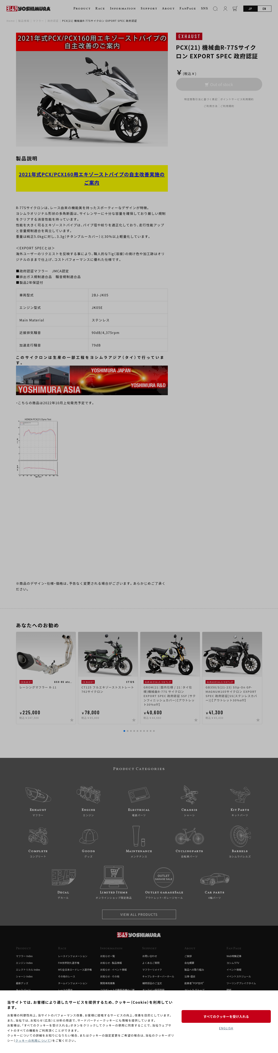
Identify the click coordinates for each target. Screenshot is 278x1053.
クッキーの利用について (32, 1040)
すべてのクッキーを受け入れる (226, 1016)
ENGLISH (226, 1028)
